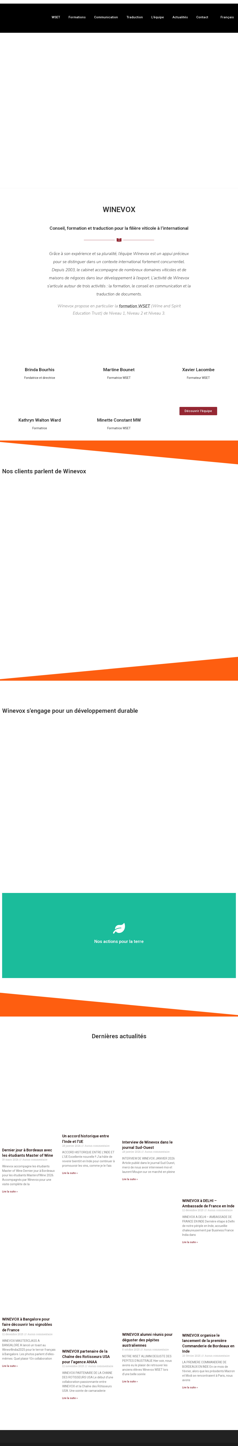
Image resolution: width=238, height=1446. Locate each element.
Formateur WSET (198, 378)
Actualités (180, 17)
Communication (106, 17)
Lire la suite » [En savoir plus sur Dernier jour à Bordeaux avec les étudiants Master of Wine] (10, 1192)
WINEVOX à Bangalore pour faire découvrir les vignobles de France (27, 1325)
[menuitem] (225, 17)
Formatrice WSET (119, 378)
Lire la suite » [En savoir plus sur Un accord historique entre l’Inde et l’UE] (70, 1173)
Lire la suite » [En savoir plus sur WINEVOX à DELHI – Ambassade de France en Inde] (190, 1242)
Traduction (134, 17)
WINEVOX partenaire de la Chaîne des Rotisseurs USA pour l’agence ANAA (86, 1357)
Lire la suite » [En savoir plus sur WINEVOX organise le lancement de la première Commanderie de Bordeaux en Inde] (190, 1388)
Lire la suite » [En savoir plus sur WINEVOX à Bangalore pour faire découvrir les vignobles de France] (10, 1366)
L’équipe (157, 17)
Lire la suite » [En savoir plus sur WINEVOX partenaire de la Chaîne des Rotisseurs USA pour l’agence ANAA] (70, 1398)
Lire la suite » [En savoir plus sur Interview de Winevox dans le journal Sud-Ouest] (130, 1179)
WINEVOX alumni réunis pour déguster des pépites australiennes (147, 1340)
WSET (56, 17)
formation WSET (134, 306)
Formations (77, 17)
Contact (202, 17)
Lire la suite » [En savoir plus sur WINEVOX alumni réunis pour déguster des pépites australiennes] (130, 1382)
